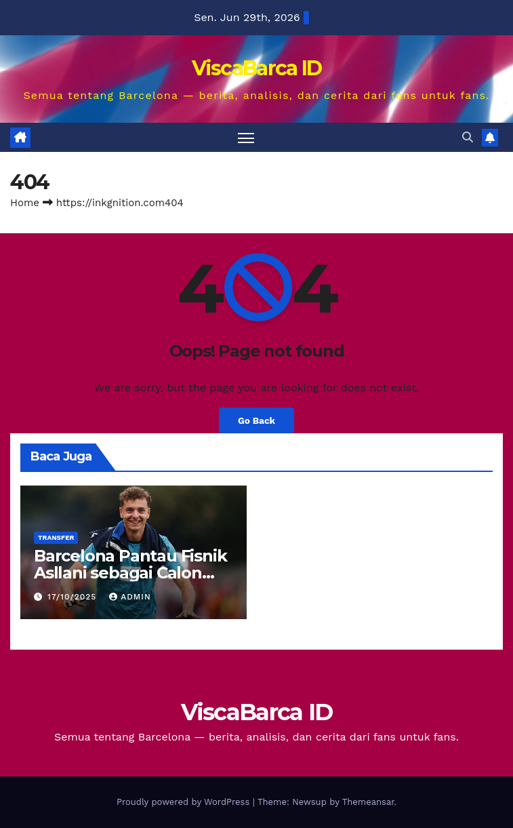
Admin (130, 597)
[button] (467, 137)
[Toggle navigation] (246, 137)
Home (24, 203)
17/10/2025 (73, 597)
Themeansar (368, 802)
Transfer (56, 537)
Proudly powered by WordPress (185, 802)
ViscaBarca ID (257, 68)
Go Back (256, 420)
